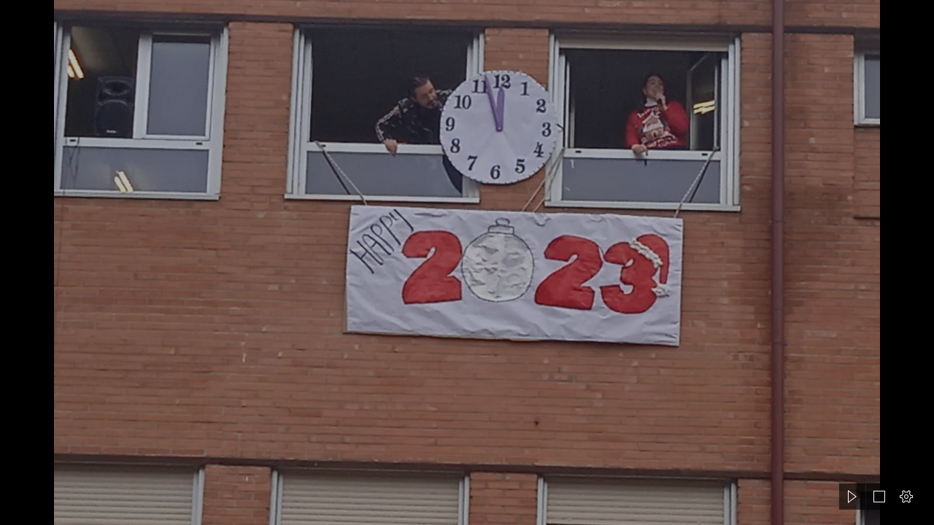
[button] (852, 496)
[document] (467, 262)
